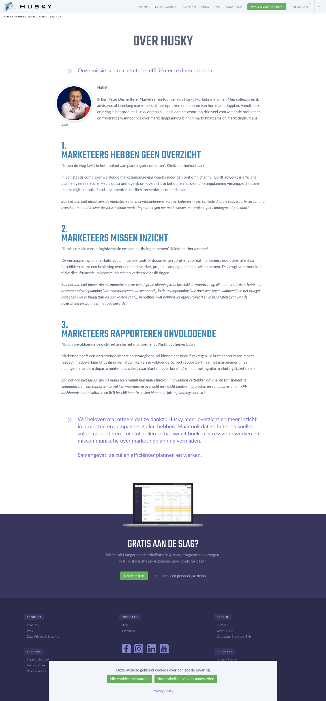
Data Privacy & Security (43, 636)
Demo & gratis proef (266, 7)
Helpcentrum (36, 665)
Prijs (205, 7)
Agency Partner (227, 659)
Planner (142, 7)
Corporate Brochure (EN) (234, 636)
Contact (222, 625)
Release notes (36, 671)
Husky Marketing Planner (25, 16)
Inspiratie (234, 7)
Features (33, 625)
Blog (125, 625)
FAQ (217, 7)
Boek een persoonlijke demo (183, 576)
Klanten (189, 7)
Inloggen (300, 7)
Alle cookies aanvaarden (129, 678)
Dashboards (165, 7)
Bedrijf (55, 16)
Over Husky (225, 631)
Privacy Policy (163, 691)
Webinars (128, 631)
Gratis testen (134, 576)
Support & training (39, 659)
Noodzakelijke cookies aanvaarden (185, 678)
